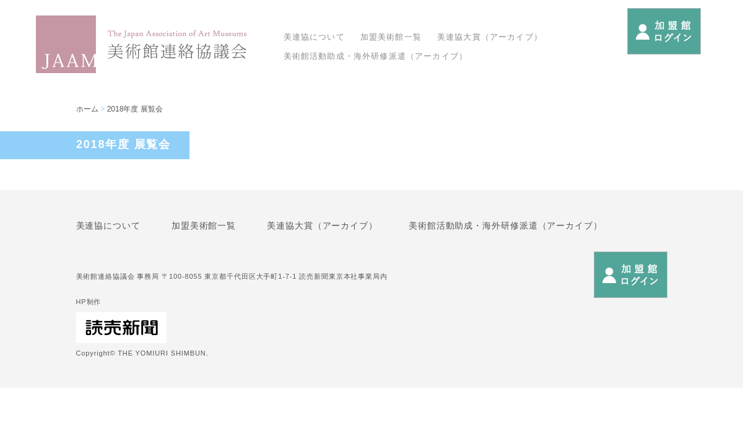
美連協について (314, 37)
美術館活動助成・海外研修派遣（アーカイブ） (376, 56)
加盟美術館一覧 (391, 37)
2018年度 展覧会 (135, 109)
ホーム (87, 109)
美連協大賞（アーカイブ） (489, 37)
